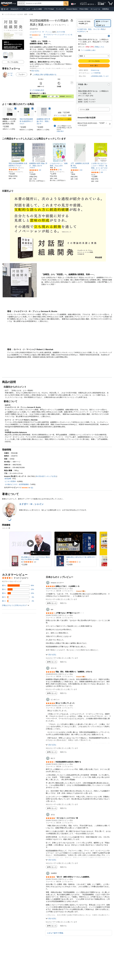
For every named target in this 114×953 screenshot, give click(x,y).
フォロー (21, 74)
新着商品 (105, 9)
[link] (9, 129)
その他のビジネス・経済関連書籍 (17, 484)
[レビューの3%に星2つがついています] (18, 597)
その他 (31, 14)
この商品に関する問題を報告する (43, 74)
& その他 (61, 32)
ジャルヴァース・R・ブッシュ (41, 32)
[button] (4, 9)
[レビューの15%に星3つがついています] (18, 593)
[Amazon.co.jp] (8, 3)
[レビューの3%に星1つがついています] (18, 601)
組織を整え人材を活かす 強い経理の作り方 (81, 558)
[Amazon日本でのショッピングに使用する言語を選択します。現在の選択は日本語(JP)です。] (73, 3)
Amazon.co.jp (95, 70)
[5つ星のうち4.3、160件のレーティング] (35, 170)
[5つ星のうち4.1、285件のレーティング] (97, 172)
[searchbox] (44, 3)
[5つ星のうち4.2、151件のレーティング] (56, 169)
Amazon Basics (71, 9)
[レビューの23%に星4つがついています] (18, 589)
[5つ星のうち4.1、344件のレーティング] (76, 170)
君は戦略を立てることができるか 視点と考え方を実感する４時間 (35, 558)
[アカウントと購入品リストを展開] (95, 4)
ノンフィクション (10, 14)
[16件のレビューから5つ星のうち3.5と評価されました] (81, 562)
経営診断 (8, 478)
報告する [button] (63, 603)
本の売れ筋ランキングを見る (46, 476)
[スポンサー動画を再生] (30, 543)
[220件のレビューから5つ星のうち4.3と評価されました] (36, 562)
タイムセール (95, 9)
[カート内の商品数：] (110, 3)
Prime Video (84, 9)
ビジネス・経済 (22, 14)
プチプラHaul (49, 9)
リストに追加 (84, 109)
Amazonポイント (17, 9)
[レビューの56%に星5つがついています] (18, 585)
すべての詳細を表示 (37, 90)
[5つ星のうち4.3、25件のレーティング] (14, 169)
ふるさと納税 (37, 9)
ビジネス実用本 (10, 481)
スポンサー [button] (6, 528)
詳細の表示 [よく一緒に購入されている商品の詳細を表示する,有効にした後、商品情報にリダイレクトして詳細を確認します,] (60, 131)
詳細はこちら (99, 47)
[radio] (85, 23)
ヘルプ (27, 9)
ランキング (60, 9)
